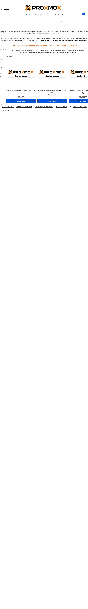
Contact (80, 38)
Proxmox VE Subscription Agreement (25, 100)
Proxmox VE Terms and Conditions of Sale (65, 100)
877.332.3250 (61, 107)
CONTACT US (8, 107)
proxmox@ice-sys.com (43, 107)
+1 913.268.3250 (80, 107)
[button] (83, 13)
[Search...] (71, 22)
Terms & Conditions (24, 107)
